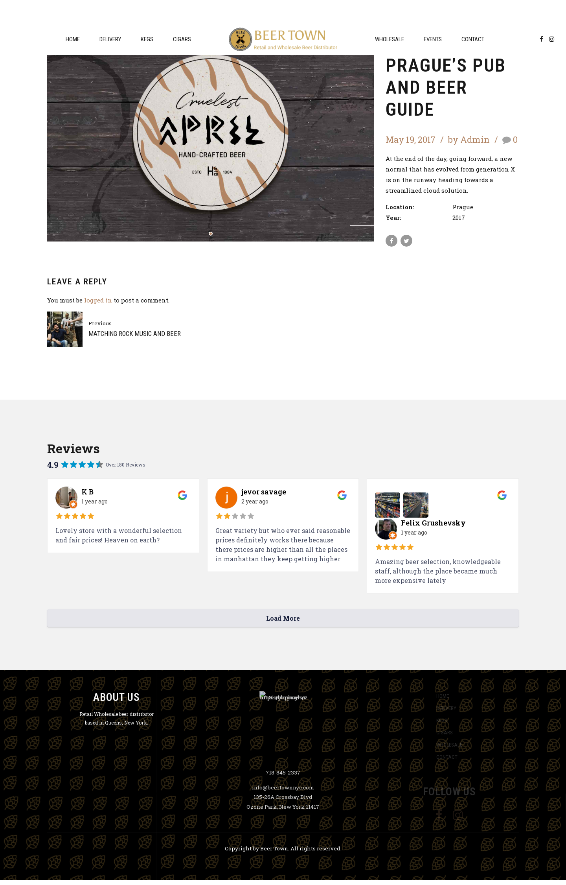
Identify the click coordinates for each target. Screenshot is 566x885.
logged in (98, 300)
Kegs (147, 39)
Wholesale (389, 39)
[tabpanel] (210, 133)
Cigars (182, 39)
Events (433, 39)
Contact (472, 39)
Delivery (110, 39)
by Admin (469, 139)
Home (73, 39)
